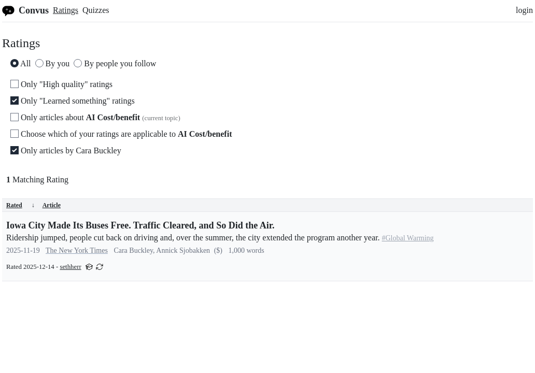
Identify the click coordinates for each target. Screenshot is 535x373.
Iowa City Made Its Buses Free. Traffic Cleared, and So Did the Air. (140, 225)
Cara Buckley (133, 250)
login (524, 10)
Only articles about (95, 117)
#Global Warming (407, 238)
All (20, 63)
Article (52, 205)
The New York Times (77, 250)
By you (52, 63)
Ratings (65, 10)
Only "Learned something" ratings (72, 100)
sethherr (70, 266)
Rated (20, 205)
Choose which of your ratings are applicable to (121, 134)
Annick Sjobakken (183, 250)
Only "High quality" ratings (61, 84)
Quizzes (95, 10)
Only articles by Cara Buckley (65, 150)
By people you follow (115, 63)
